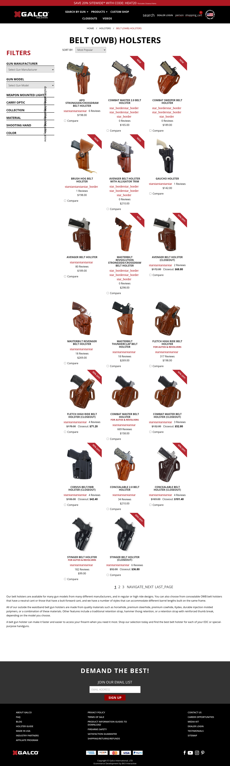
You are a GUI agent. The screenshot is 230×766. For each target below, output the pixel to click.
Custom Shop (119, 12)
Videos (107, 18)
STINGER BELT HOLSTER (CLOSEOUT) (124, 559)
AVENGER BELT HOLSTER (82, 257)
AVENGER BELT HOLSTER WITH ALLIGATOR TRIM (124, 180)
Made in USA (23, 730)
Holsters (105, 28)
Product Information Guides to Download (107, 723)
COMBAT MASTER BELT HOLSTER (125, 417)
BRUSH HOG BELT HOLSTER (82, 180)
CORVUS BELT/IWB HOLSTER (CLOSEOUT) (82, 489)
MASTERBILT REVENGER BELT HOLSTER (82, 343)
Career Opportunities (201, 717)
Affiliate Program (27, 740)
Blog (19, 721)
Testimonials (195, 730)
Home (90, 28)
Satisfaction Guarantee (102, 733)
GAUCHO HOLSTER (167, 178)
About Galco (24, 712)
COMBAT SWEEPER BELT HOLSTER (167, 102)
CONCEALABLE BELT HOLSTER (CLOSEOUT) (167, 489)
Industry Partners (27, 735)
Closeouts (89, 18)
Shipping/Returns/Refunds (104, 738)
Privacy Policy (96, 712)
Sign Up (114, 697)
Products (99, 12)
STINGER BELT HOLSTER (82, 559)
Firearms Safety (97, 729)
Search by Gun (76, 12)
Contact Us (195, 712)
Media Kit (193, 721)
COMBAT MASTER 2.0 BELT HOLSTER (124, 102)
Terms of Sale (96, 717)
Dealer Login (165, 15)
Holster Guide (24, 726)
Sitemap (192, 735)
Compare (72, 121)
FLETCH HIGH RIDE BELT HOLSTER (167, 344)
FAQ (18, 717)
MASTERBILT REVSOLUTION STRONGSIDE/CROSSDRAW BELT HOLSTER (124, 261)
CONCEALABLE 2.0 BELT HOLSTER (124, 489)
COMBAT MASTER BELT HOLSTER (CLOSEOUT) (167, 416)
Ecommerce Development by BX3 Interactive (115, 763)
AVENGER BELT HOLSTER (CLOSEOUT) (167, 259)
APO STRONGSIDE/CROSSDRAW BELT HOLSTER (82, 103)
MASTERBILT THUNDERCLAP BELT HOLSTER (124, 344)
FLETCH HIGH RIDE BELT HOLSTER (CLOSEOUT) (82, 416)
